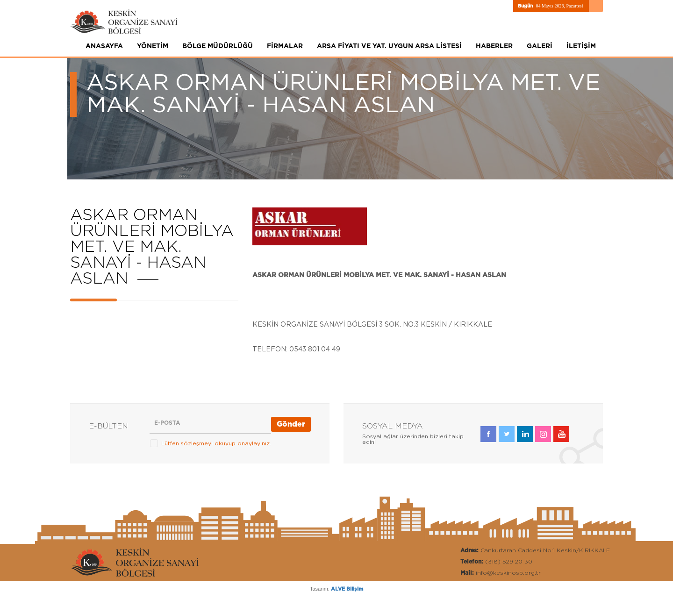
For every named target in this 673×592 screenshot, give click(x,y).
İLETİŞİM (581, 46)
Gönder (291, 424)
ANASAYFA (104, 46)
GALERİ (539, 46)
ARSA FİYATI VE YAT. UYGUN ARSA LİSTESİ (389, 46)
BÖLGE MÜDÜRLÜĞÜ (217, 46)
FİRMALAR (285, 46)
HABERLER (494, 46)
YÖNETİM (152, 46)
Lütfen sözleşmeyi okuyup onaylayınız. (216, 443)
